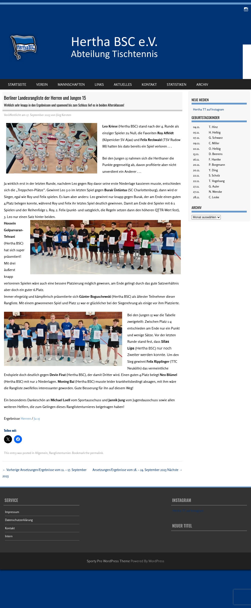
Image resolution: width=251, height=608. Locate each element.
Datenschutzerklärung (19, 520)
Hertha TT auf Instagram (208, 109)
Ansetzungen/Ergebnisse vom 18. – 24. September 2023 (137, 470)
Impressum (12, 512)
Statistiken (176, 84)
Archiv (202, 84)
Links (99, 84)
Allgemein (41, 453)
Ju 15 (37, 418)
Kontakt (149, 84)
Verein (42, 84)
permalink (96, 453)
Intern (8, 536)
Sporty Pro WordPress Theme (108, 561)
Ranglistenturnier (59, 453)
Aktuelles (123, 84)
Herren (26, 418)
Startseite (17, 84)
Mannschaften (71, 84)
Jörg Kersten (63, 115)
